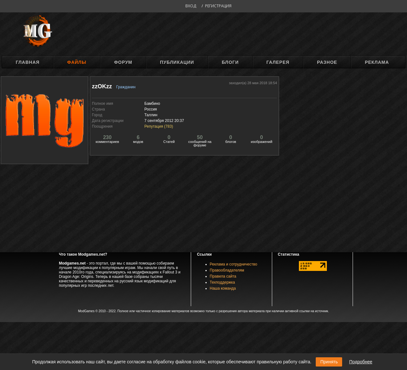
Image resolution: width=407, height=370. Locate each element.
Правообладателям (227, 270)
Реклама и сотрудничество (233, 264)
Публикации (177, 62)
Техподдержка (222, 282)
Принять (329, 361)
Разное (327, 62)
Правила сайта (223, 276)
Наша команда (223, 288)
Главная (27, 62)
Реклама (377, 62)
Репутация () (158, 126)
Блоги (230, 62)
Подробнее (360, 361)
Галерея (277, 62)
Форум (123, 62)
